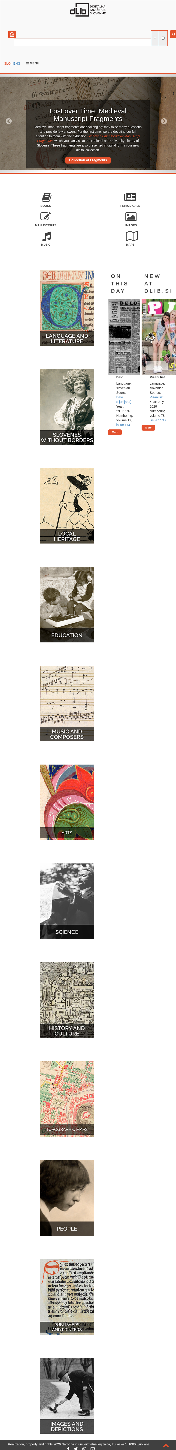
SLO (7, 63)
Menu (32, 63)
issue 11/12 (158, 420)
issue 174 (123, 425)
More (115, 432)
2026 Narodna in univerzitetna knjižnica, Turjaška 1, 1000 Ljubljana (102, 1444)
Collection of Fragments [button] (88, 160)
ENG (16, 63)
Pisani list (156, 397)
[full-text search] (163, 38)
